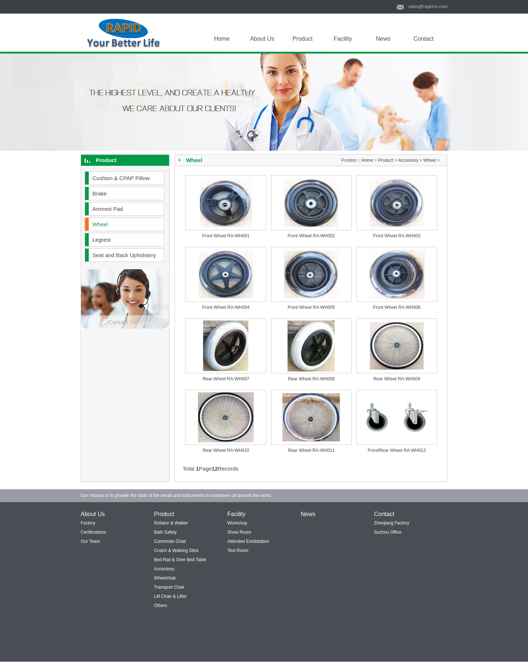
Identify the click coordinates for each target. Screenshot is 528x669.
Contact (423, 39)
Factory (88, 523)
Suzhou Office (388, 532)
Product (302, 39)
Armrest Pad (107, 209)
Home (222, 39)
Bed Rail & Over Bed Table (180, 559)
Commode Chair (170, 541)
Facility (343, 39)
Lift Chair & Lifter (170, 596)
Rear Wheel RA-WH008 (311, 378)
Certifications (93, 532)
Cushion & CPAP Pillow (121, 178)
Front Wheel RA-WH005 (311, 307)
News (383, 39)
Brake (99, 193)
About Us (262, 39)
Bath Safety (165, 532)
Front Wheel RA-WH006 (396, 307)
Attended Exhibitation (248, 541)
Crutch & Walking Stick (176, 550)
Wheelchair (165, 578)
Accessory (408, 160)
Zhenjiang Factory (391, 523)
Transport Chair (169, 587)
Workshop (237, 523)
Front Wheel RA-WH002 (311, 235)
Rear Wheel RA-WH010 (225, 450)
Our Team (90, 541)
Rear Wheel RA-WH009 (396, 378)
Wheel (100, 224)
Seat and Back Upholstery (124, 255)
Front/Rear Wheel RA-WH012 (397, 450)
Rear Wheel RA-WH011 (311, 450)
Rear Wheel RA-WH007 (225, 378)
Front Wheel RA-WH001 (225, 235)
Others (160, 605)
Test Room (237, 550)
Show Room (239, 532)
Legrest (101, 240)
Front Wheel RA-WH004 (225, 307)
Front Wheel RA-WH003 (396, 235)
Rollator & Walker (171, 523)
